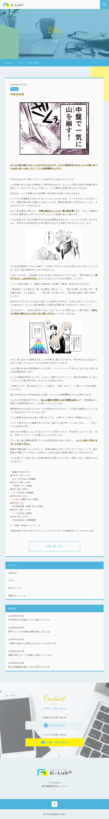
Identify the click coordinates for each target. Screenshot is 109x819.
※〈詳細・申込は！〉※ (25, 525)
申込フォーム (14, 588)
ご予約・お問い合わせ (57, 742)
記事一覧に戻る (54, 546)
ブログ (14, 89)
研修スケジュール (17, 595)
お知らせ (12, 573)
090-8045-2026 (57, 725)
